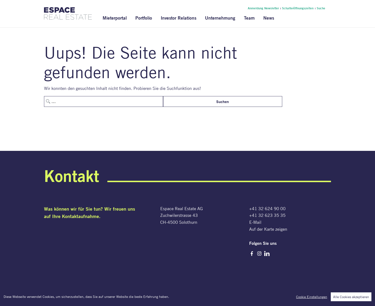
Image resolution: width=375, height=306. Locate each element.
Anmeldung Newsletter (263, 8)
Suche (321, 8)
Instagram (259, 253)
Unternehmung (220, 18)
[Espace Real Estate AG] (68, 16)
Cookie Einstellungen (311, 297)
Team (249, 18)
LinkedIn (267, 253)
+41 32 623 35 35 (267, 215)
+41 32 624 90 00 (267, 208)
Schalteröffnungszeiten (298, 8)
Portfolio (143, 18)
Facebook (251, 253)
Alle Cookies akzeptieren (351, 297)
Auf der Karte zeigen (268, 229)
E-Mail (255, 222)
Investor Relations (178, 18)
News (268, 18)
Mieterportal (115, 18)
